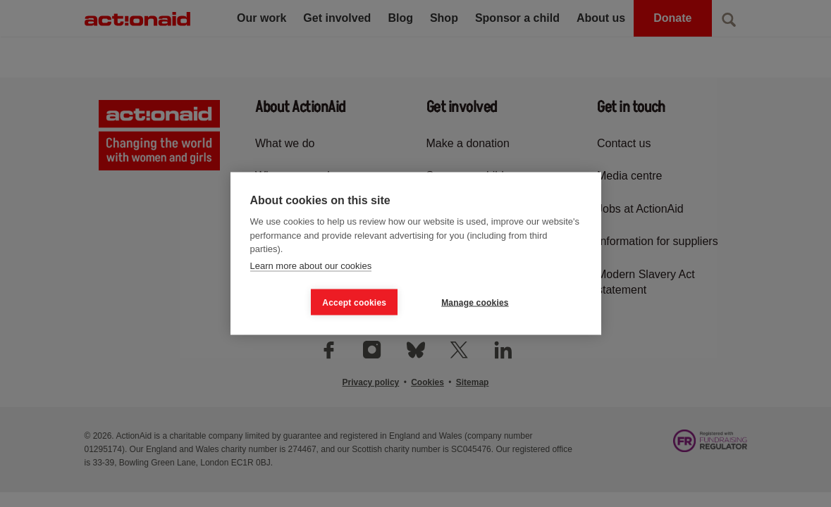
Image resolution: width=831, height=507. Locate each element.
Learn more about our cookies (311, 265)
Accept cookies (354, 302)
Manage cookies (475, 302)
